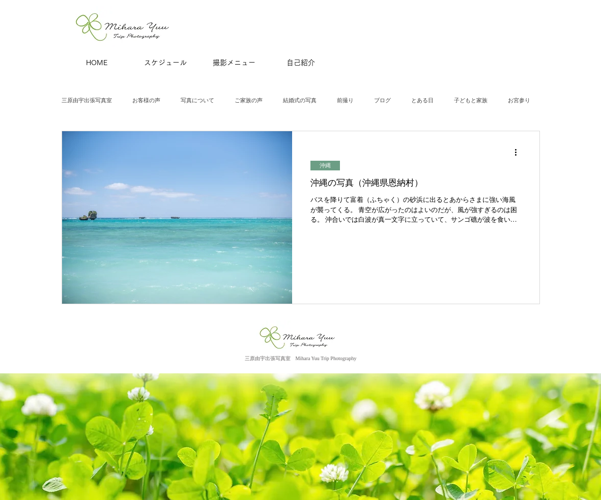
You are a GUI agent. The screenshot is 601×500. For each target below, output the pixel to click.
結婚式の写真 (300, 100)
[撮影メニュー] (234, 63)
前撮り (345, 100)
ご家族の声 (249, 100)
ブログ (382, 100)
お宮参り (519, 100)
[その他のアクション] (519, 152)
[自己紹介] (301, 63)
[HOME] (97, 63)
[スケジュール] (165, 63)
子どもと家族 (471, 100)
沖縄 (325, 165)
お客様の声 (146, 100)
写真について (197, 100)
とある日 (422, 100)
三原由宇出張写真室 (87, 100)
